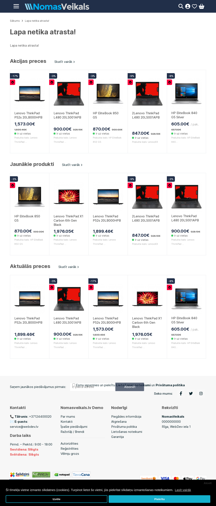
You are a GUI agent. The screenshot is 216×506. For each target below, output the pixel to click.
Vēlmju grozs (70, 454)
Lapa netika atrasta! (37, 20)
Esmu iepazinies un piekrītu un (130, 385)
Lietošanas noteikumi (126, 432)
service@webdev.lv (24, 427)
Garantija (117, 437)
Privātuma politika (124, 427)
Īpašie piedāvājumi (74, 427)
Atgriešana (119, 422)
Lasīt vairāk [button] (183, 490)
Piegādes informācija (126, 416)
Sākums (15, 20)
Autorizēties (69, 443)
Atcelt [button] (208, 483)
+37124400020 (40, 416)
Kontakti (67, 422)
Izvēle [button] (56, 499)
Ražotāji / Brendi (72, 432)
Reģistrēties (69, 449)
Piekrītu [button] (159, 499)
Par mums (68, 416)
